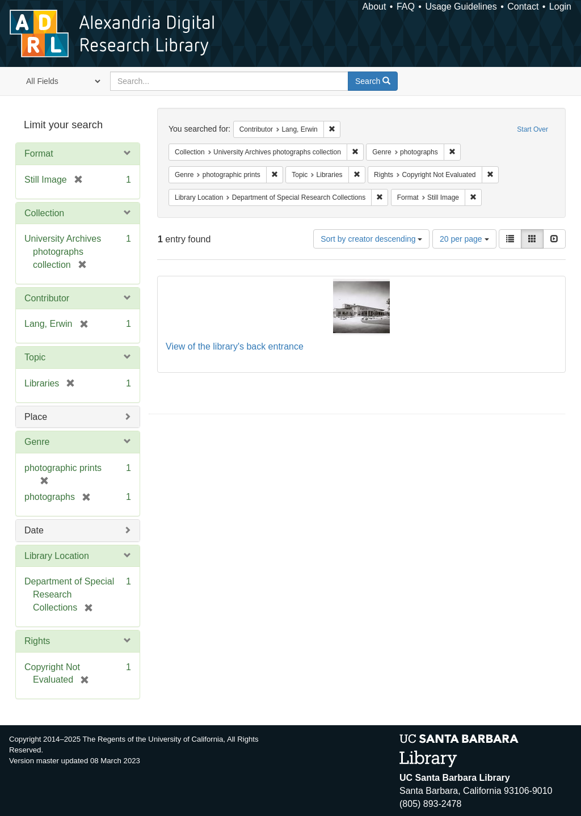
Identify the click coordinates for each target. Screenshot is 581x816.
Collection (44, 213)
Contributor (46, 298)
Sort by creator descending (371, 238)
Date (34, 530)
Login (560, 6)
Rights (37, 641)
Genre (36, 442)
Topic (34, 357)
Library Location (56, 556)
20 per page (464, 238)
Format (38, 153)
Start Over (532, 129)
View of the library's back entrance (235, 346)
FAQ (406, 6)
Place (35, 417)
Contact (522, 6)
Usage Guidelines (460, 6)
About (374, 6)
